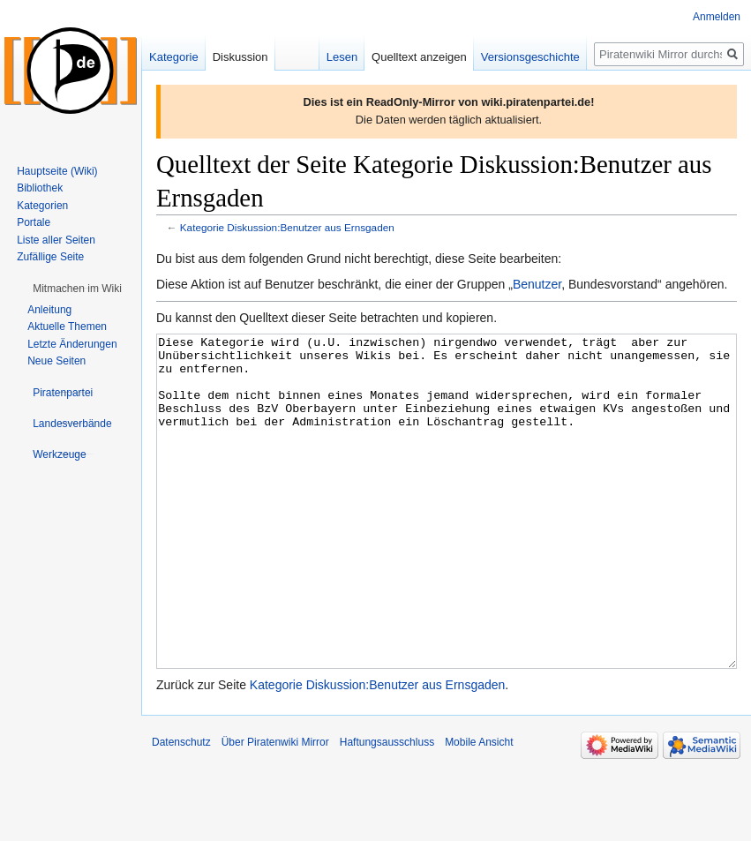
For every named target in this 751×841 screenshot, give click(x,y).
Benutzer (537, 284)
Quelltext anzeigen (419, 57)
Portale (33, 222)
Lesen (342, 57)
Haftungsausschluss (387, 808)
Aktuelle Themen (67, 326)
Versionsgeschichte (530, 57)
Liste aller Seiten (56, 240)
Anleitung (49, 310)
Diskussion (240, 57)
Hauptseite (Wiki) (57, 171)
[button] (77, 288)
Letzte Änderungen (71, 344)
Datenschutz (181, 808)
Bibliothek (40, 188)
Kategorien (42, 205)
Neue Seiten (56, 361)
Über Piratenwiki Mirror (275, 808)
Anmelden (716, 17)
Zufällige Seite (50, 257)
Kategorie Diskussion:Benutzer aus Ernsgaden (287, 227)
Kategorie (174, 57)
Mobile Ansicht (479, 808)
